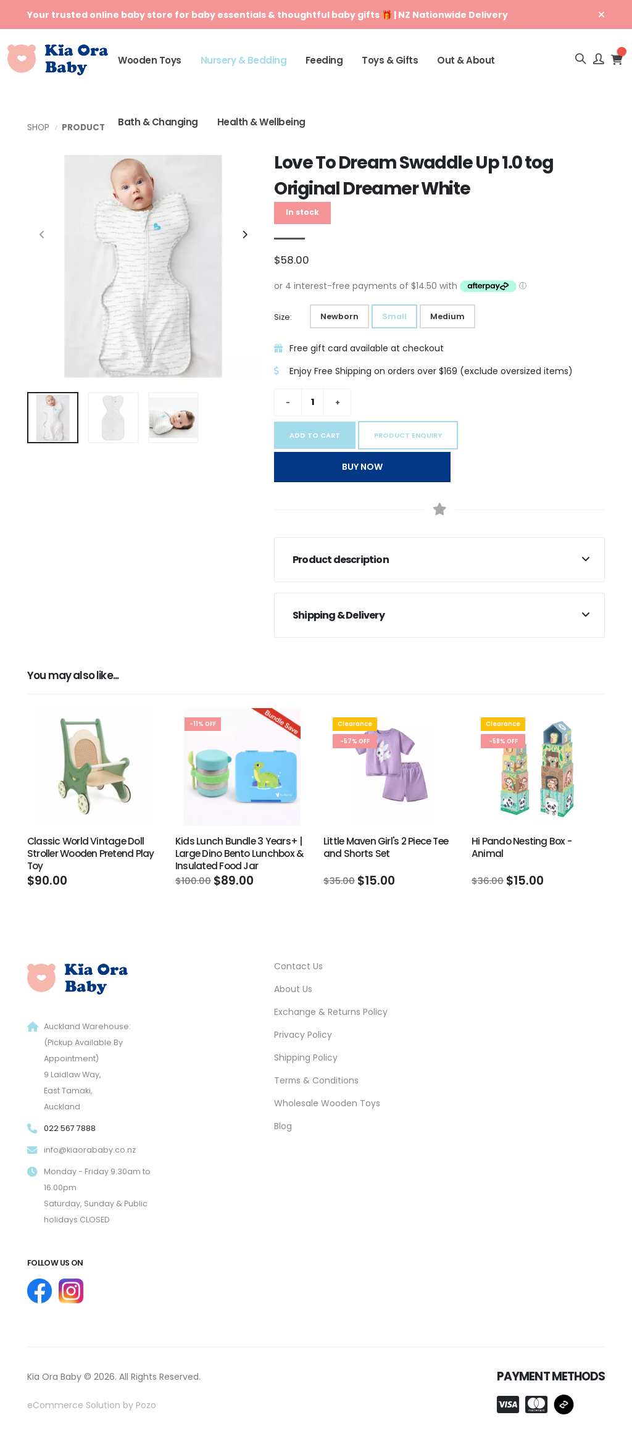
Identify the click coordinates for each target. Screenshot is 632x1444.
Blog (283, 1126)
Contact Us (298, 966)
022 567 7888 (70, 1128)
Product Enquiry (408, 435)
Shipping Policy (306, 1057)
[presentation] (42, 235)
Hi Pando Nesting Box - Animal (522, 847)
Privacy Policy (303, 1035)
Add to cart (314, 435)
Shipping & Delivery (339, 615)
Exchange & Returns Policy (331, 1012)
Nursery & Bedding (244, 60)
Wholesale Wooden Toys (327, 1103)
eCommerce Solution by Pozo (91, 1405)
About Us (293, 989)
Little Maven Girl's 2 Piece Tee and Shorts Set (385, 847)
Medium (447, 316)
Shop (38, 127)
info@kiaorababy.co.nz (90, 1150)
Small (394, 316)
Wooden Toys (149, 60)
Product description (341, 560)
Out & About (466, 60)
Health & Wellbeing (261, 121)
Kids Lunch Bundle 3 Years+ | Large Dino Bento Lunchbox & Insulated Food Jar (239, 853)
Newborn (339, 316)
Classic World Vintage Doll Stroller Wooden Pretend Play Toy (90, 853)
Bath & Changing (158, 121)
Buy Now (362, 467)
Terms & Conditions (316, 1080)
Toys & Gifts (390, 60)
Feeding (324, 60)
